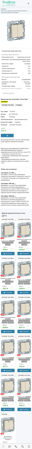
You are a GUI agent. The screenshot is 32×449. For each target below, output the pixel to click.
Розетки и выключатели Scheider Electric (14, 11)
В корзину (8, 253)
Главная (3, 9)
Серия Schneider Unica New (9, 12)
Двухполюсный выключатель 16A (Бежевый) (8, 438)
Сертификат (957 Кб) (8, 183)
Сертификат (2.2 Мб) (8, 173)
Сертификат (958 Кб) (8, 196)
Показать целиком (8, 93)
